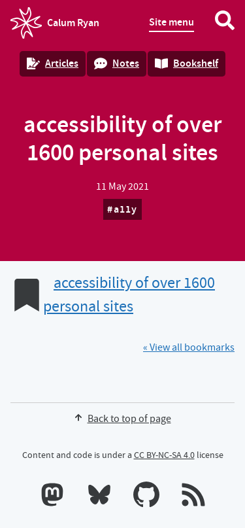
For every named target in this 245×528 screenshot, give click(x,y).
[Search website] (225, 23)
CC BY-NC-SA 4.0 (164, 455)
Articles (52, 63)
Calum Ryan (54, 23)
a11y (126, 209)
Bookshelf (186, 63)
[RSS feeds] (193, 497)
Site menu (171, 22)
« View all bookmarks (189, 347)
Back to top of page (122, 418)
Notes (116, 63)
